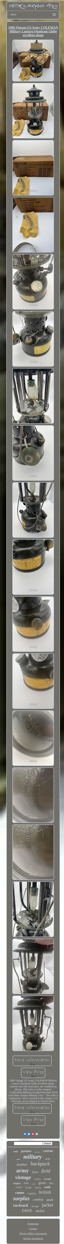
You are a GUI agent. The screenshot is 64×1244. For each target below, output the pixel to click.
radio (47, 1187)
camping (31, 1193)
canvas (48, 1151)
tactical (37, 1152)
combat (38, 1199)
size (51, 1183)
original (17, 1183)
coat (15, 1151)
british (45, 1192)
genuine (26, 1151)
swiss (40, 1210)
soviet (47, 1159)
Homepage (33, 1223)
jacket (47, 1205)
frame (35, 1172)
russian (47, 1179)
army (22, 1170)
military (32, 1157)
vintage (23, 1177)
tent (27, 1210)
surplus (21, 1198)
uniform (38, 1187)
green (42, 1183)
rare (26, 1183)
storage (35, 1206)
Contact (33, 1228)
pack (50, 1199)
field (45, 1170)
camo (19, 1192)
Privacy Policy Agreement (33, 1233)
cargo (18, 1159)
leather (22, 1164)
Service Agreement (33, 1238)
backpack (40, 1164)
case (33, 1184)
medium (37, 1179)
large (28, 1187)
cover (19, 1187)
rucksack (20, 1205)
